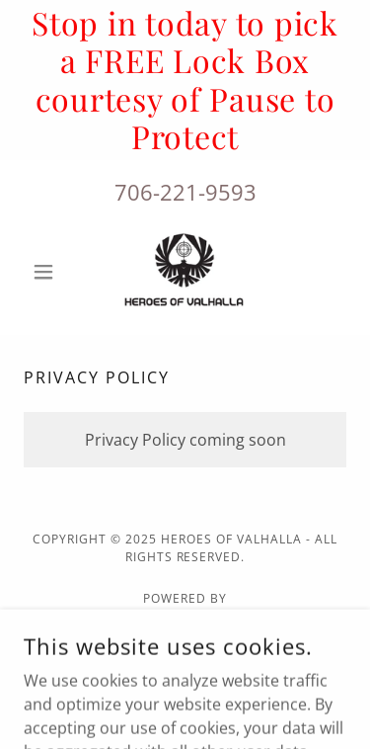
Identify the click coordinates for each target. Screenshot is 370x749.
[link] (185, 271)
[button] (48, 271)
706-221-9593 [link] (185, 192)
